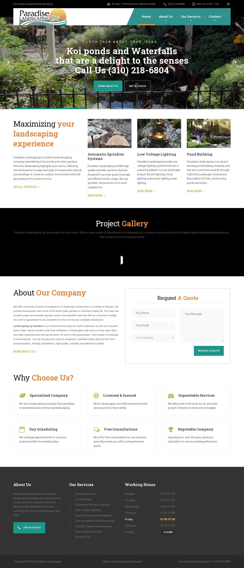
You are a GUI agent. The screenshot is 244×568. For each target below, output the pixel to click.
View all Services (85, 493)
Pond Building (199, 154)
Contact (215, 16)
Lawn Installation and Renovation (95, 520)
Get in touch (29, 528)
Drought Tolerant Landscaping (93, 526)
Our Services (191, 16)
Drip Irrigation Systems (89, 531)
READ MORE (95, 195)
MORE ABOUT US (24, 351)
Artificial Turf (83, 537)
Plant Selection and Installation (93, 515)
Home (146, 16)
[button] (8, 62)
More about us (108, 85)
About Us (166, 16)
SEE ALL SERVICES (25, 186)
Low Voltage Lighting (156, 154)
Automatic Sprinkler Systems (106, 156)
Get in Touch (137, 85)
